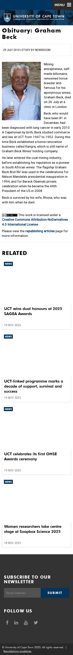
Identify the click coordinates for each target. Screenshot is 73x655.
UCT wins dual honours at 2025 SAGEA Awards (33, 311)
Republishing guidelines (17, 651)
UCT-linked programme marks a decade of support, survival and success (33, 386)
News (8, 263)
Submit (54, 593)
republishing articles (40, 231)
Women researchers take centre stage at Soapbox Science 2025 (32, 529)
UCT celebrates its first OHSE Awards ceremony (30, 456)
